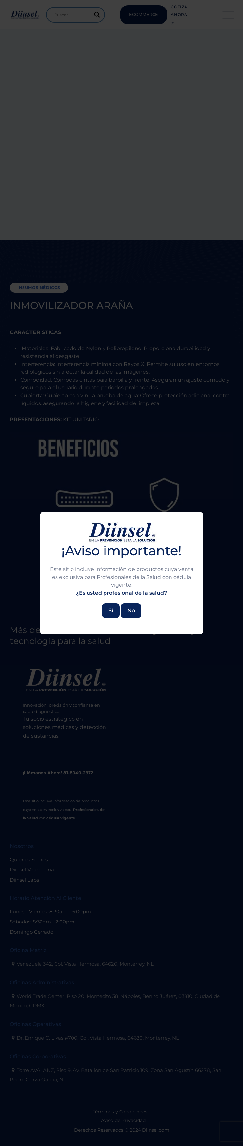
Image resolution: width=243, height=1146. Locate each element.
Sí (110, 610)
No (131, 610)
